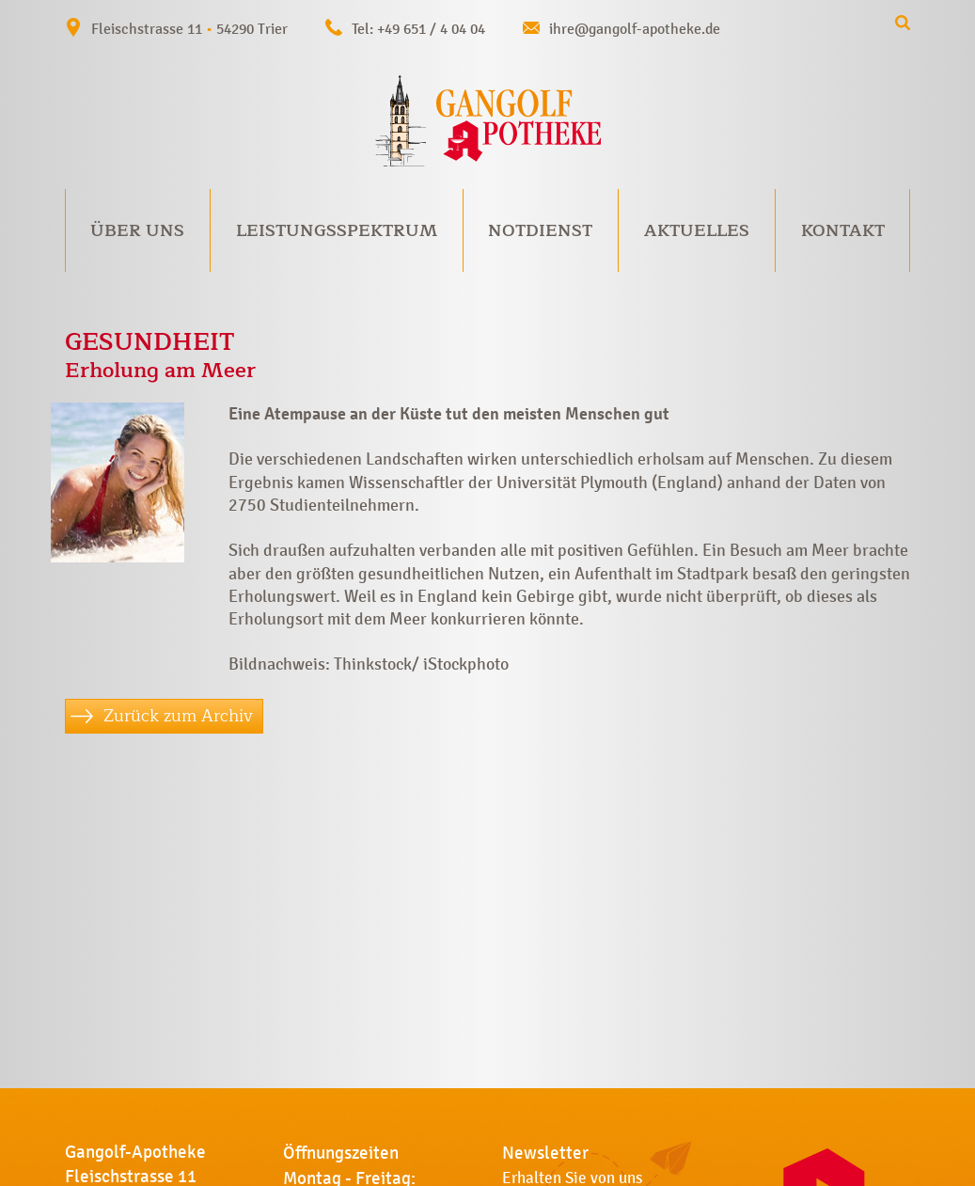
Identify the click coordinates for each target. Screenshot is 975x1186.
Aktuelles (696, 230)
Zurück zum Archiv (178, 716)
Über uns (137, 230)
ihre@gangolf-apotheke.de (634, 29)
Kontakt (843, 230)
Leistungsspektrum (336, 230)
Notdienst (540, 230)
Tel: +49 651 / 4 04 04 (418, 29)
